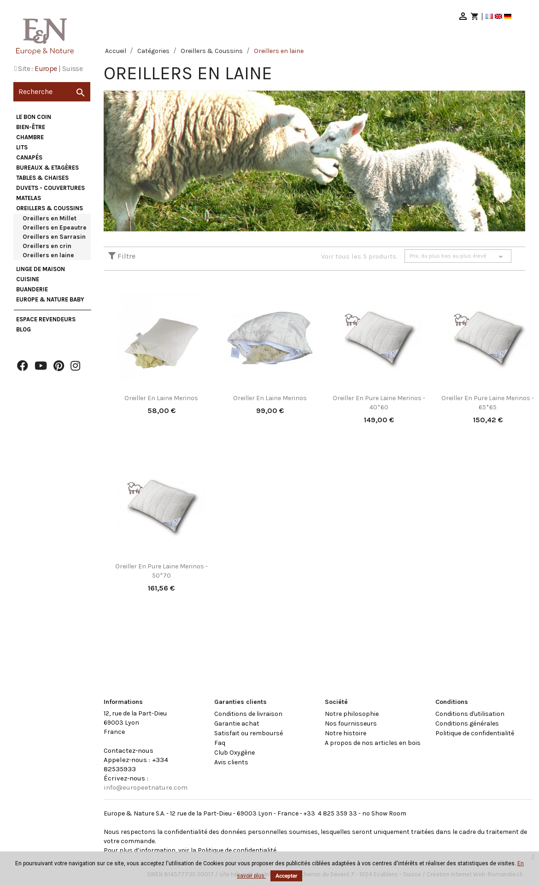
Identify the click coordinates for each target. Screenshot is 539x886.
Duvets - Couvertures (50, 187)
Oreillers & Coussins (49, 208)
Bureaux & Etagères (47, 167)
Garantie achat (236, 723)
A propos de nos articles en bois (373, 743)
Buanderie (32, 289)
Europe (46, 68)
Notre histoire (345, 733)
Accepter (286, 876)
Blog (23, 329)
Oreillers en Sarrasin (54, 236)
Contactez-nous (128, 750)
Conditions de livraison (248, 714)
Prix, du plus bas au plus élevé (458, 256)
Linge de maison (40, 269)
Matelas (28, 198)
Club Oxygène (234, 752)
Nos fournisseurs (351, 723)
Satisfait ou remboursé (248, 733)
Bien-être (30, 127)
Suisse (72, 68)
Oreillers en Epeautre (55, 227)
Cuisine (27, 279)
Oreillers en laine (48, 255)
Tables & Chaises (42, 177)
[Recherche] (52, 92)
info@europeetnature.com (145, 787)
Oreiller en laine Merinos (161, 398)
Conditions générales (467, 723)
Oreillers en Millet (49, 218)
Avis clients (231, 762)
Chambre (30, 137)
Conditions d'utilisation (469, 714)
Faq (219, 743)
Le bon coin (33, 116)
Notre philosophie (352, 714)
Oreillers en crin (47, 245)
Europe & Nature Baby (50, 299)
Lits (22, 147)
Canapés (29, 157)
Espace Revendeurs (46, 319)
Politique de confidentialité (474, 733)
